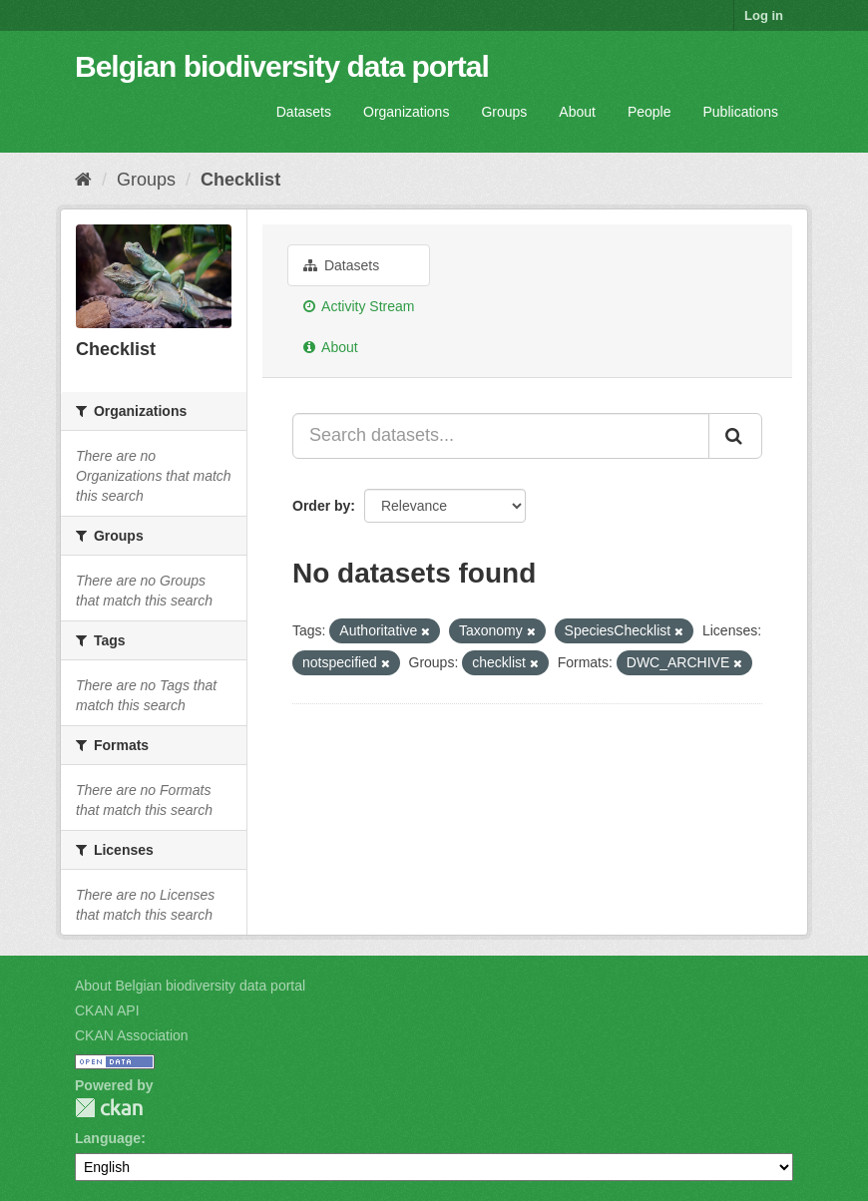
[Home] (83, 180)
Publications (741, 112)
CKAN (109, 1107)
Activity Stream (358, 306)
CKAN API (107, 1010)
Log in (763, 15)
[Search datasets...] (500, 436)
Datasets (303, 112)
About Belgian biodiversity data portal (190, 986)
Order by (321, 506)
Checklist (240, 180)
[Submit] (735, 436)
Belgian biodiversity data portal (282, 66)
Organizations (406, 112)
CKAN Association (132, 1035)
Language (108, 1138)
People (649, 112)
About (577, 112)
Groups (504, 112)
